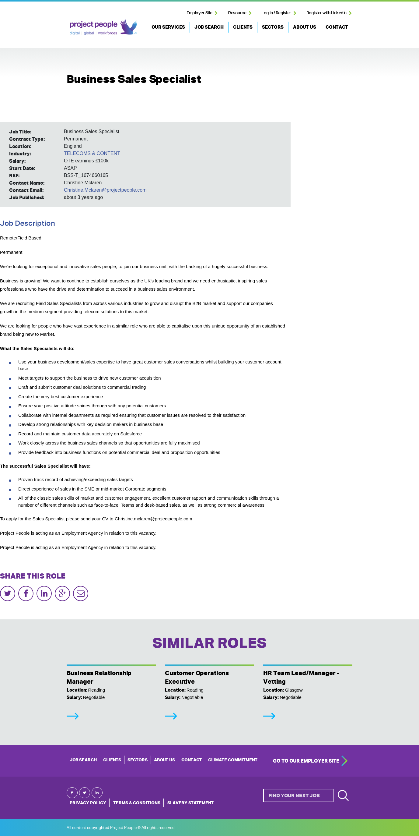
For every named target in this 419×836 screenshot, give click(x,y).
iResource (237, 12)
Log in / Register (276, 12)
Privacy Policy (88, 803)
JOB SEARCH (209, 27)
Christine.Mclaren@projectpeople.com (105, 190)
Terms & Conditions (136, 803)
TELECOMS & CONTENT (92, 153)
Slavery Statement (190, 803)
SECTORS (273, 27)
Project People (103, 27)
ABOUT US (304, 27)
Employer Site (199, 12)
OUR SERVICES (168, 27)
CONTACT (337, 27)
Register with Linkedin (326, 12)
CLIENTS (243, 27)
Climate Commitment (232, 760)
